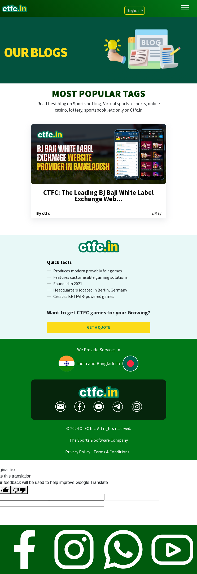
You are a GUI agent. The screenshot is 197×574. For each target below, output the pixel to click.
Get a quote (98, 327)
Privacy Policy (77, 451)
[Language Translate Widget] (135, 10)
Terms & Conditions (111, 451)
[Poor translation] (19, 490)
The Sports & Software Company (98, 440)
